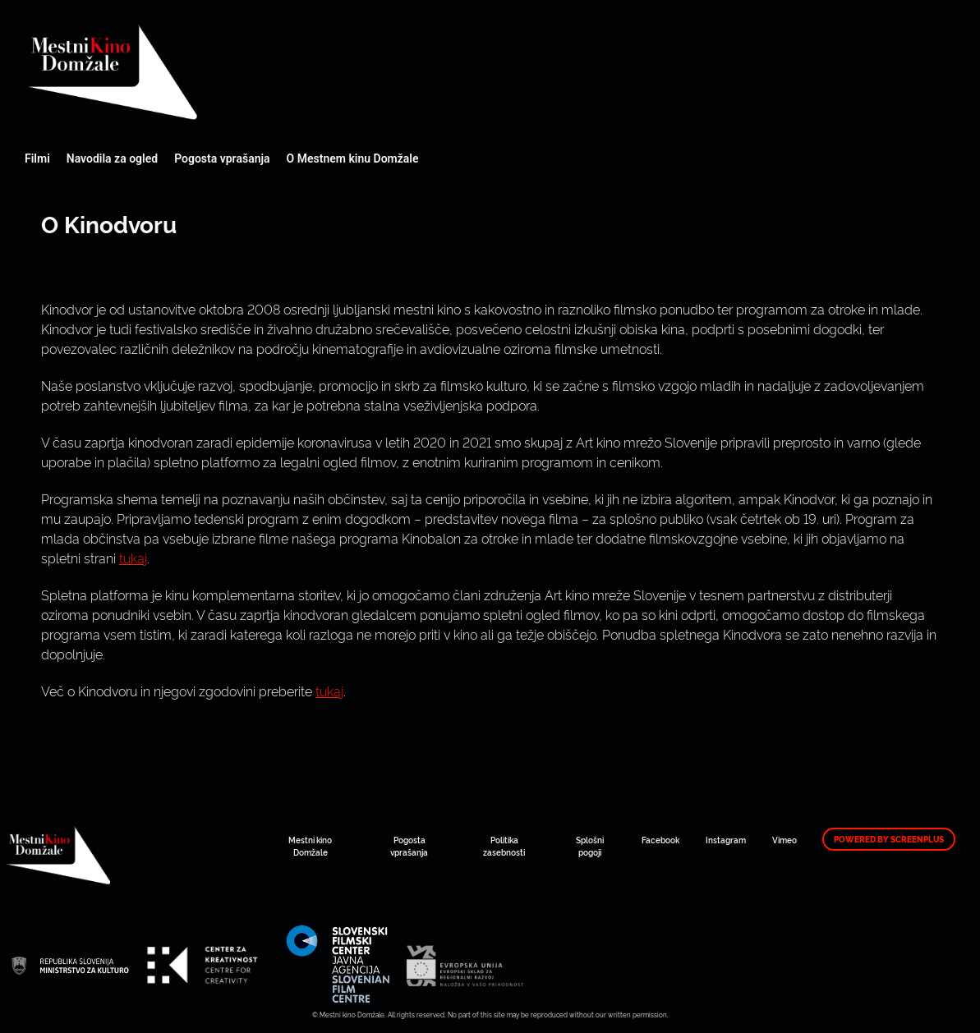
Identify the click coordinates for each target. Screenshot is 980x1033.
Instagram (726, 839)
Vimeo (784, 839)
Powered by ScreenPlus (889, 839)
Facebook (660, 839)
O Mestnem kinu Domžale (353, 158)
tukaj (133, 558)
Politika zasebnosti (504, 845)
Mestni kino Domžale (201, 72)
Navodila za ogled (112, 158)
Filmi (37, 158)
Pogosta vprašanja (221, 158)
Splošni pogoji (590, 845)
